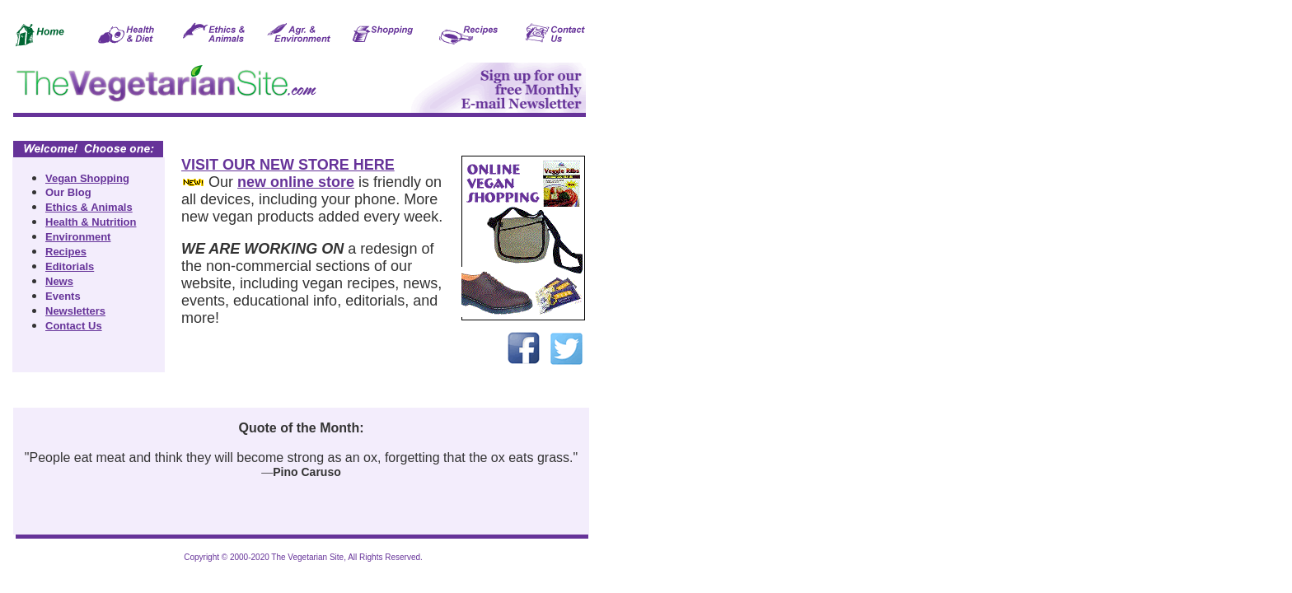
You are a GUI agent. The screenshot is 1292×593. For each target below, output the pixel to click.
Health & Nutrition (91, 222)
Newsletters (75, 311)
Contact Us (73, 326)
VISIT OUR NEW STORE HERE (288, 164)
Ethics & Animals (89, 207)
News (59, 281)
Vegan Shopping (87, 178)
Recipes (66, 251)
